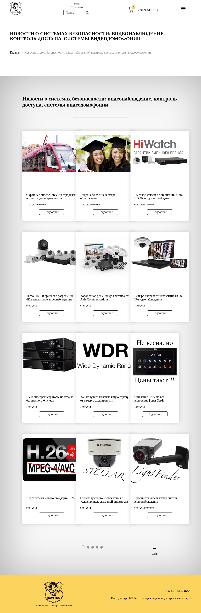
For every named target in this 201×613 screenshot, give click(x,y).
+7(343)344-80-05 (178, 591)
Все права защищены (61, 605)
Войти (77, 4)
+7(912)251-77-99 (147, 9)
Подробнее (51, 212)
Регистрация (77, 7)
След (154, 553)
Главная (15, 52)
